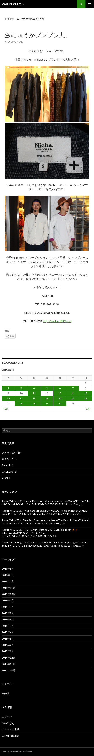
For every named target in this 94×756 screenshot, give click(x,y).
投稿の (8, 723)
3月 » (88, 408)
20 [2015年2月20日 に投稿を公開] (59, 398)
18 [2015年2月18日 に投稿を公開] (34, 398)
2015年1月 (8, 651)
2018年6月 (8, 568)
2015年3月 (8, 638)
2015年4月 (8, 632)
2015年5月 (8, 625)
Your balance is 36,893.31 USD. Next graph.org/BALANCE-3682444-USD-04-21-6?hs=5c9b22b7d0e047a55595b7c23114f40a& (45, 544)
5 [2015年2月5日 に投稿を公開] (47, 388)
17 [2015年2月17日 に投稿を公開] (21, 398)
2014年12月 (8, 657)
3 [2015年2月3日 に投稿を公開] (21, 388)
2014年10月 (8, 670)
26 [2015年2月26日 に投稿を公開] (46, 403)
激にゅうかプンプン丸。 (38, 34)
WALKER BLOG (13, 4)
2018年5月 (8, 575)
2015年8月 (8, 606)
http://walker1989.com (57, 321)
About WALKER (11, 501)
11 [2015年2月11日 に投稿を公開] (34, 393)
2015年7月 (8, 613)
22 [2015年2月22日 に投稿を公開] (85, 398)
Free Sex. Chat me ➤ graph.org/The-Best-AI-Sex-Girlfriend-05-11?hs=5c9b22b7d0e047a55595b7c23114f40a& (46, 522)
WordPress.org (10, 735)
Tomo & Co (8, 465)
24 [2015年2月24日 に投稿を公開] (21, 403)
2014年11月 (8, 663)
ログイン (7, 716)
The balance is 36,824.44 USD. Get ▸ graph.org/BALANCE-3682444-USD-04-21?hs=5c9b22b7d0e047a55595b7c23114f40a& (45, 512)
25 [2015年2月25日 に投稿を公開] (34, 403)
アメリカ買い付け (12, 452)
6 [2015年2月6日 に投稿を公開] (60, 388)
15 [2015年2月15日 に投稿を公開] (85, 393)
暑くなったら (9, 458)
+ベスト (6, 477)
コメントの (10, 729)
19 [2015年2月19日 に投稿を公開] (46, 398)
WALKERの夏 (9, 471)
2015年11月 (8, 587)
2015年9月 (8, 600)
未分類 (5, 693)
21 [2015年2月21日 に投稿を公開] (72, 398)
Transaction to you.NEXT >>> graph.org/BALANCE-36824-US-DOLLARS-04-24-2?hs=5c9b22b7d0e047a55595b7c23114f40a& (45, 503)
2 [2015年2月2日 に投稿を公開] (8, 388)
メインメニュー (89, 4)
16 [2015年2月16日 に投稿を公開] (8, 398)
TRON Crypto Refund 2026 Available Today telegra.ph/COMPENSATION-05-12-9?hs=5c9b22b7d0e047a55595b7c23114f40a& (39, 533)
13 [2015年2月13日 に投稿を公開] (59, 393)
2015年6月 (8, 619)
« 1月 (5, 408)
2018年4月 (8, 581)
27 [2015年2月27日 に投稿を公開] (59, 403)
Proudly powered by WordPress (17, 751)
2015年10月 (8, 594)
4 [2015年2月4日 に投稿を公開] (34, 388)
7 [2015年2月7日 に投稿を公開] (73, 388)
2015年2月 (8, 644)
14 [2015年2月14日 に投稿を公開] (72, 393)
